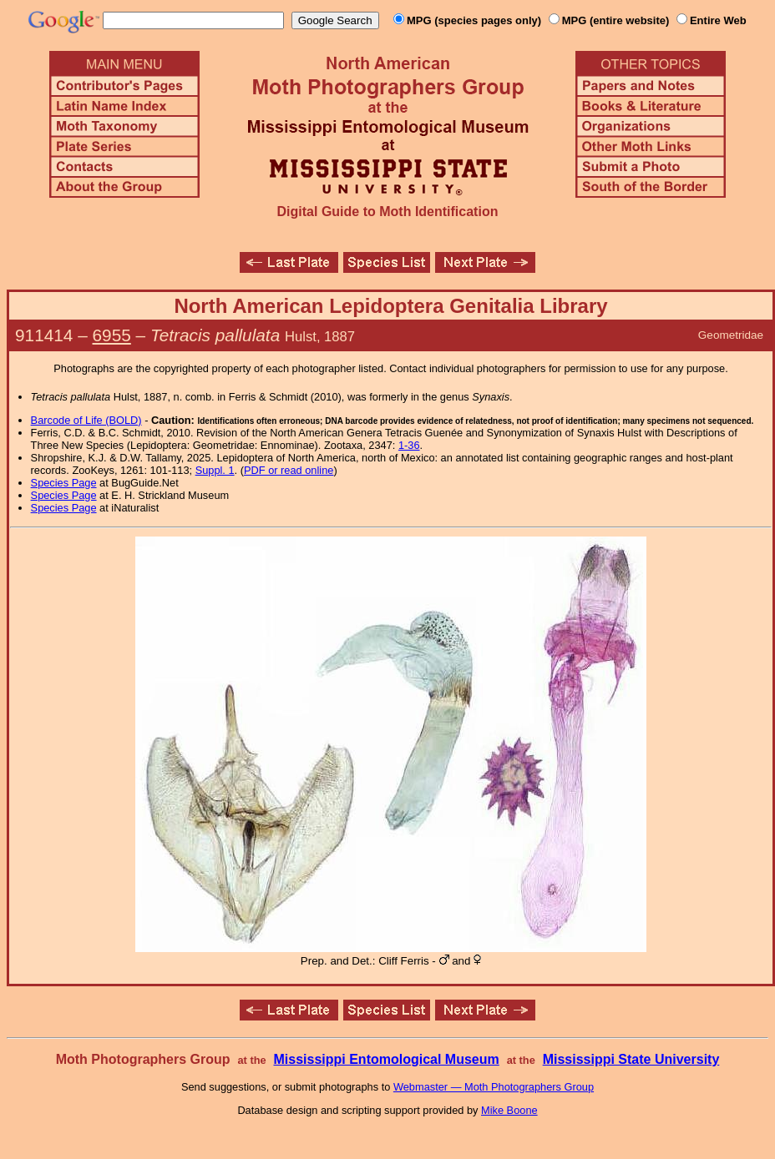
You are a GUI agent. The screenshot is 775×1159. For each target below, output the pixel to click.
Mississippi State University (631, 1059)
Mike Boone (509, 1110)
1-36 (409, 445)
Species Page (64, 482)
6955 (112, 335)
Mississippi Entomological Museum (386, 1059)
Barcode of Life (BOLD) (86, 420)
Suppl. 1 (215, 470)
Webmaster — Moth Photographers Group (493, 1087)
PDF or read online (288, 470)
